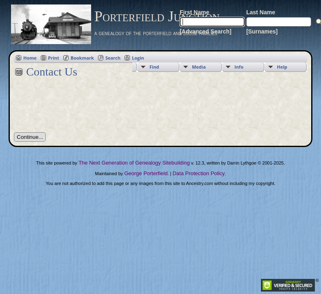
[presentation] (76, 109)
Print (53, 58)
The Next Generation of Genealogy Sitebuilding (133, 163)
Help (282, 67)
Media (199, 67)
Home (30, 58)
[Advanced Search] (206, 31)
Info (238, 67)
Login (138, 58)
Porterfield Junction (157, 16)
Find (154, 67)
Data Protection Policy (198, 173)
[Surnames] (262, 31)
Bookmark (82, 58)
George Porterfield (145, 173)
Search (112, 58)
